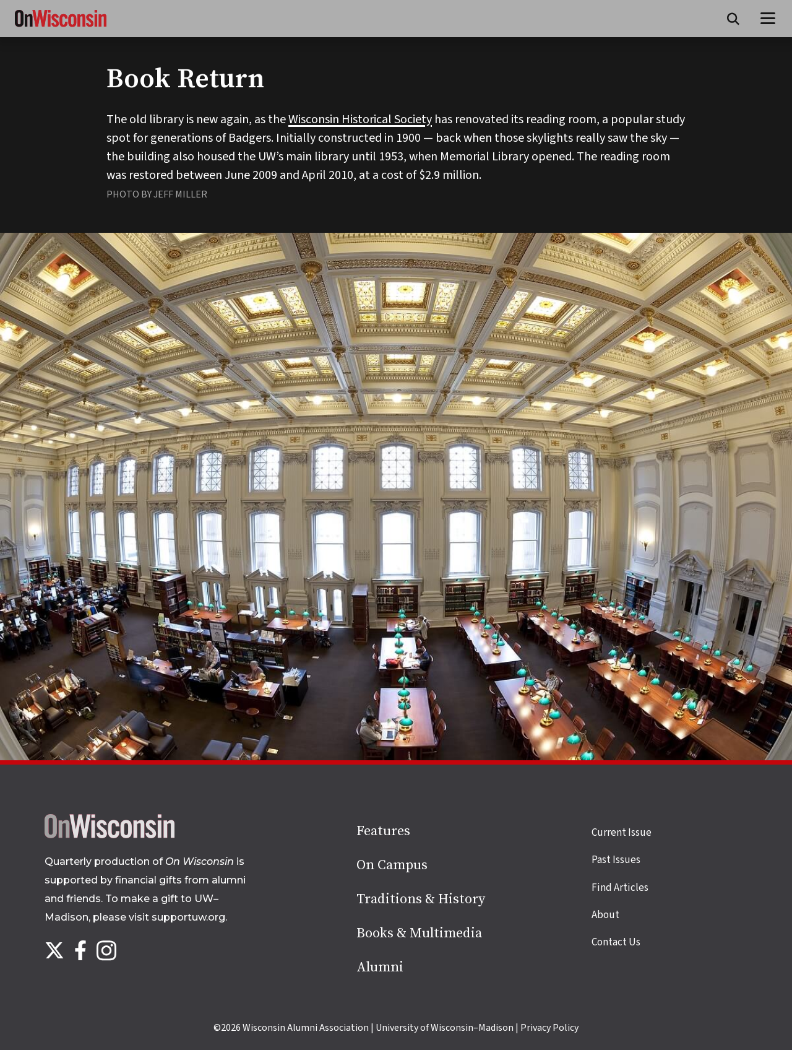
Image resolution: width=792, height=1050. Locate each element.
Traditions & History (420, 899)
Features (383, 831)
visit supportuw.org (177, 917)
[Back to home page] (109, 835)
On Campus (392, 865)
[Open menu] (768, 19)
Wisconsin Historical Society (360, 119)
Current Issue (622, 832)
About (605, 915)
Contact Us (616, 942)
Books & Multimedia (419, 933)
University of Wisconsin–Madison (445, 1028)
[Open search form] (733, 18)
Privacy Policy (549, 1028)
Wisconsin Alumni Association (306, 1028)
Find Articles (620, 887)
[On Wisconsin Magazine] (60, 27)
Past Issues (616, 860)
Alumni (379, 967)
